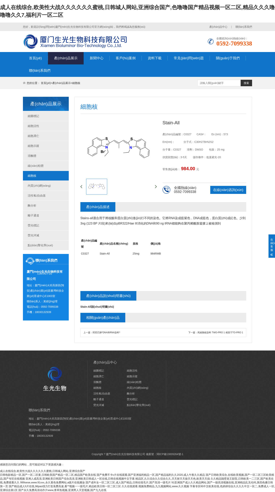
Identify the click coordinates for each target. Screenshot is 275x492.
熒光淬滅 (33, 235)
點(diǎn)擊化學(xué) (40, 245)
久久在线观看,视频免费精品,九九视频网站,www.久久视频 (155, 486)
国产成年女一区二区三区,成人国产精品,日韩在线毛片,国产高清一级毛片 (128, 482)
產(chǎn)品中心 (218, 26)
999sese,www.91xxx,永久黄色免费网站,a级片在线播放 (52, 482)
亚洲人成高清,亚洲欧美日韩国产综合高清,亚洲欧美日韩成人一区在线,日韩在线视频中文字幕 (80, 478)
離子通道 (33, 215)
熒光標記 (33, 225)
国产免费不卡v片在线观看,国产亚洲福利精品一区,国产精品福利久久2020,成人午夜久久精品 (151, 474)
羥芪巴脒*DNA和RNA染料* (106, 332)
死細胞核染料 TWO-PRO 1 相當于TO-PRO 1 (220, 332)
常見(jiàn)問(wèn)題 (189, 58)
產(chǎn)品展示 (66, 58)
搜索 (246, 83)
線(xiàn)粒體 (36, 165)
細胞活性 (33, 126)
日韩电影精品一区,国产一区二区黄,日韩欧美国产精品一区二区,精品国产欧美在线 (48, 474)
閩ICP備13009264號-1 (170, 454)
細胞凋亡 (33, 135)
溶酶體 (32, 155)
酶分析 (32, 205)
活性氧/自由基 (37, 195)
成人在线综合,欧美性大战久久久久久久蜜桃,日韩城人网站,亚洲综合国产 (42, 470)
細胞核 (76, 83)
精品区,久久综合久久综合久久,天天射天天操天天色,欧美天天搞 (172, 478)
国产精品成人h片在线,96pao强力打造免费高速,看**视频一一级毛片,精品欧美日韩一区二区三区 (65, 486)
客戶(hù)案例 (126, 58)
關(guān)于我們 (228, 58)
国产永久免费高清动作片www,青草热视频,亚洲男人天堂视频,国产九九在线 (62, 490)
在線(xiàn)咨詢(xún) (228, 190)
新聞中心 (97, 58)
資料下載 (155, 58)
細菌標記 (33, 116)
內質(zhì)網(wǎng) (39, 185)
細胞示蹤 (33, 145)
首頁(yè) (35, 58)
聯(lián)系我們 (243, 26)
